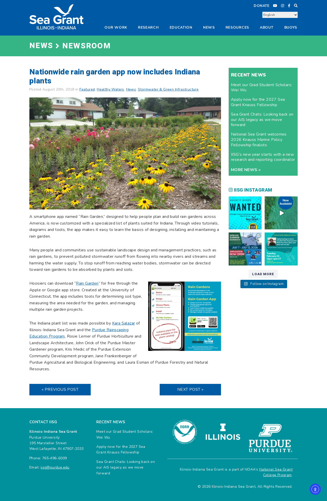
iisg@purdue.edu (55, 467)
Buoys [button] (290, 27)
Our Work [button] (115, 27)
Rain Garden (87, 283)
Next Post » (190, 389)
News (209, 27)
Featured (87, 89)
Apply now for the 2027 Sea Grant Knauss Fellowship (258, 102)
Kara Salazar (123, 323)
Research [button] (148, 27)
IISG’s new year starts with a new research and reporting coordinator (263, 157)
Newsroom (86, 46)
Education (181, 27)
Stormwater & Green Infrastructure (168, 89)
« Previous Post (60, 389)
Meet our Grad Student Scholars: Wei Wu (261, 87)
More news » (246, 170)
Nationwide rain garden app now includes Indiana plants (114, 76)
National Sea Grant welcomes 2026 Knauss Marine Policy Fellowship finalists (259, 139)
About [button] (267, 27)
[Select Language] (280, 15)
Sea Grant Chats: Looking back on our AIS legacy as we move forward (262, 120)
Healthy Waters (110, 89)
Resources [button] (237, 27)
